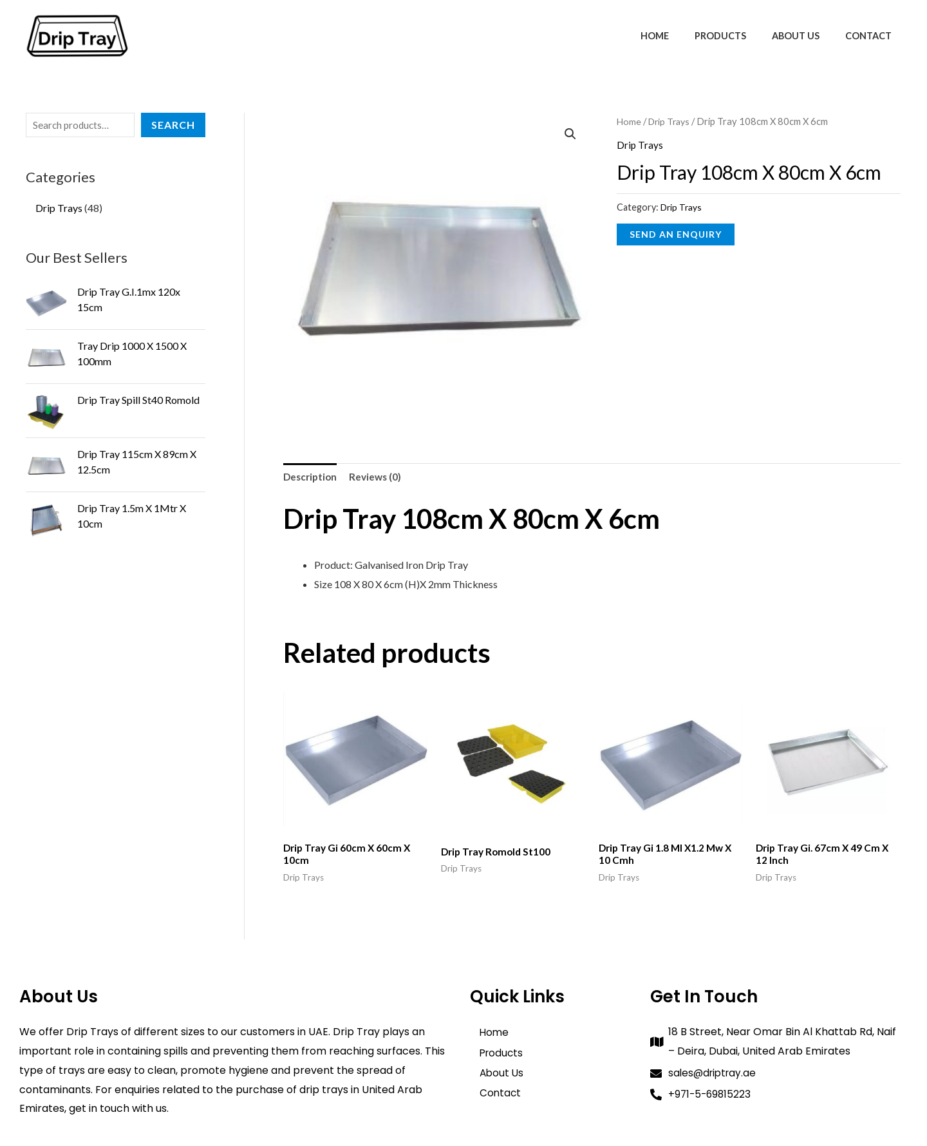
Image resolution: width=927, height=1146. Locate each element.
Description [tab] (311, 478)
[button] (570, 134)
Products (738, 35)
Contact (872, 35)
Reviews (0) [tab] (379, 478)
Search (173, 125)
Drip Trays (671, 121)
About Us (806, 35)
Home (680, 35)
